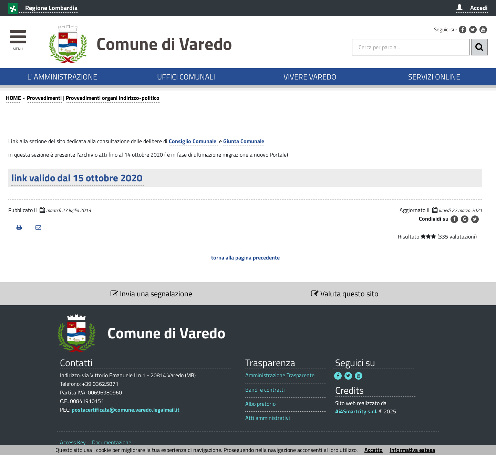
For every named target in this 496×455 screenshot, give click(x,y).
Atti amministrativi (267, 418)
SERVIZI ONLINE (434, 76)
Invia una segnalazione (151, 293)
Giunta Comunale (243, 141)
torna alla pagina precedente (245, 257)
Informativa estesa (412, 450)
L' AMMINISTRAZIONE (62, 76)
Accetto (373, 450)
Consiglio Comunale (193, 141)
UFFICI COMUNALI (186, 76)
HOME (13, 98)
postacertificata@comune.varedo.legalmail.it (125, 409)
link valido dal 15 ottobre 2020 (77, 177)
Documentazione (111, 442)
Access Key (73, 442)
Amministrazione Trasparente (279, 375)
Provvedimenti (44, 98)
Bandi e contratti (265, 390)
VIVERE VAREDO (310, 76)
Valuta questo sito (345, 293)
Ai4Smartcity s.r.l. (356, 411)
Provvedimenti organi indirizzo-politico (112, 98)
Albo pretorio (260, 404)
